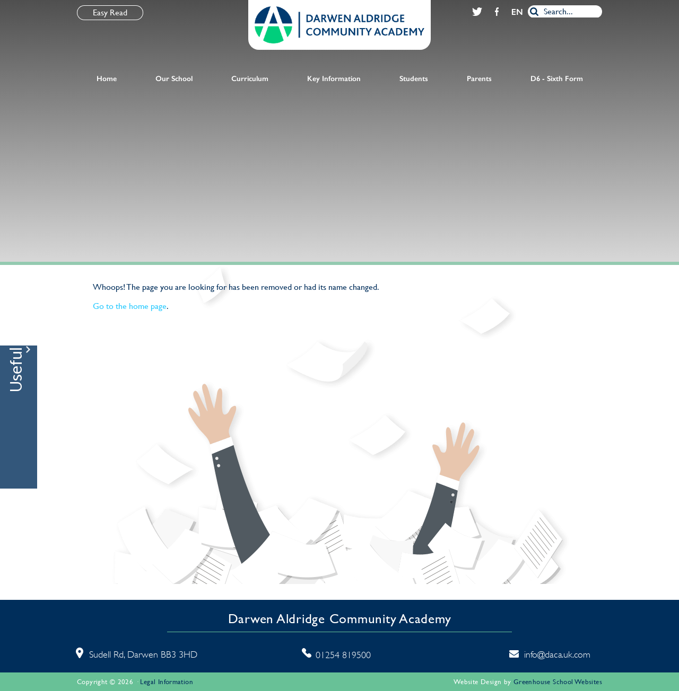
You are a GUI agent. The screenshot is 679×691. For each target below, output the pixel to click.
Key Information (334, 78)
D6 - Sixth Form (556, 78)
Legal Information (166, 682)
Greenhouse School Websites (557, 682)
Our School (174, 78)
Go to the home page (130, 306)
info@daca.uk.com (557, 654)
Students (413, 78)
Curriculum (249, 78)
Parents (479, 78)
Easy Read (110, 12)
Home (107, 78)
